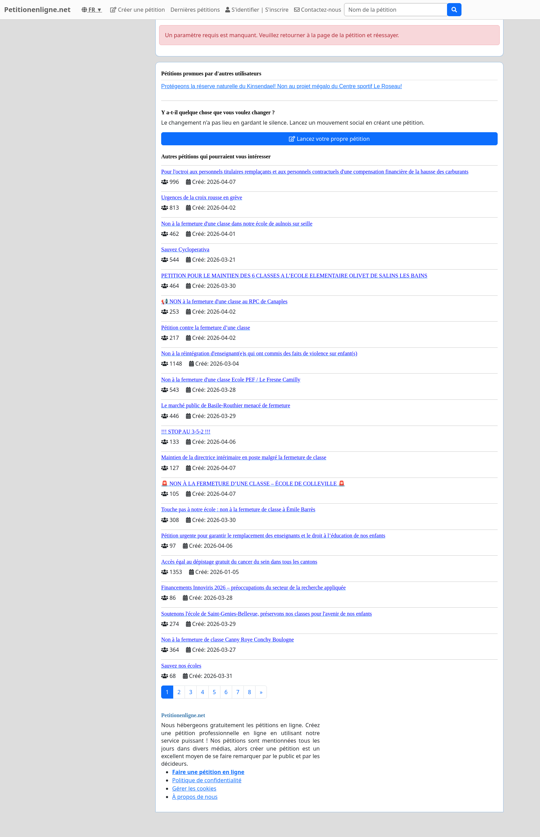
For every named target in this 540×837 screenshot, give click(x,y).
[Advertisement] (88, 123)
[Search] (395, 9)
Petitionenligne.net (37, 9)
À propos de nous (195, 797)
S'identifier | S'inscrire (257, 9)
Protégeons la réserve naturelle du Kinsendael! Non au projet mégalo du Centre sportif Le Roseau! (281, 86)
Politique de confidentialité (206, 780)
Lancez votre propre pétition (329, 139)
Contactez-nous (317, 9)
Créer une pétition (137, 9)
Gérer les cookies (194, 788)
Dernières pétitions (195, 9)
